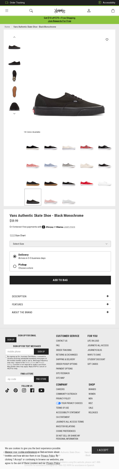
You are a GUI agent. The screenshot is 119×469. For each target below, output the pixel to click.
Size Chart (18, 236)
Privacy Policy (48, 455)
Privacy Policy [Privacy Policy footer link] (63, 398)
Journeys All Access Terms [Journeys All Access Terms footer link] (70, 422)
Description (60, 297)
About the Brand (60, 313)
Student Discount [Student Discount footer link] (96, 359)
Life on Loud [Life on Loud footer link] (93, 341)
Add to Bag (60, 280)
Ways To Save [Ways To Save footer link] (94, 354)
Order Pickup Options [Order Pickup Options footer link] (66, 364)
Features (60, 305)
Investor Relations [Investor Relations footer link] (65, 426)
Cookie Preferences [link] (66, 431)
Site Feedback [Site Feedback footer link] (63, 373)
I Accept (102, 450)
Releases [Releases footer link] (93, 412)
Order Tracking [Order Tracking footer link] (64, 350)
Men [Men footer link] (91, 398)
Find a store (27, 374)
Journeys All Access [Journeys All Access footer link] (98, 345)
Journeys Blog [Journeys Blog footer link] (95, 350)
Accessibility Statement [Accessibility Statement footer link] (68, 412)
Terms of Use (30, 363)
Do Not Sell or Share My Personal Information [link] (68, 437)
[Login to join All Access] (59, 18)
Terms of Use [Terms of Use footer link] (62, 408)
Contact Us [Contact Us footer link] (61, 341)
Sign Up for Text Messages (27, 346)
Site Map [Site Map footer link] (60, 378)
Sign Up (10, 340)
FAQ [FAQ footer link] (58, 345)
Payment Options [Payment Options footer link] (64, 368)
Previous (14, 37)
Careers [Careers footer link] (60, 389)
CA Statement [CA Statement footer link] (63, 417)
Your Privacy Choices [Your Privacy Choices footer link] (69, 403)
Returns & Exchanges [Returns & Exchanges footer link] (67, 354)
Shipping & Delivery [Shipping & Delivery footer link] (65, 359)
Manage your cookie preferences (21, 452)
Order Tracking (14, 2)
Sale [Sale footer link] (91, 408)
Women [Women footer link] (92, 394)
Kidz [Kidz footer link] (91, 403)
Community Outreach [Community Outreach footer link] (66, 394)
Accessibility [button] (106, 2)
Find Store (41, 379)
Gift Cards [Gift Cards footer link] (93, 364)
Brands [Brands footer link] (92, 389)
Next (14, 113)
